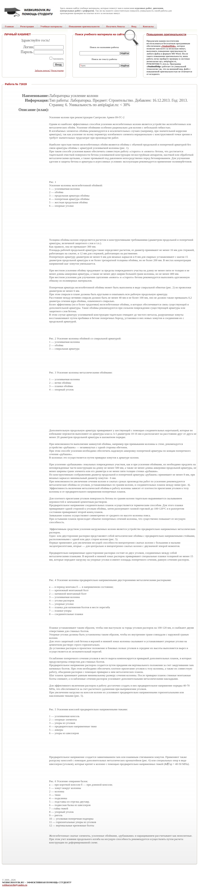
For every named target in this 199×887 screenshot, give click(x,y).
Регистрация (57, 70)
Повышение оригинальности (166, 34)
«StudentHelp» (168, 46)
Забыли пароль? (43, 70)
